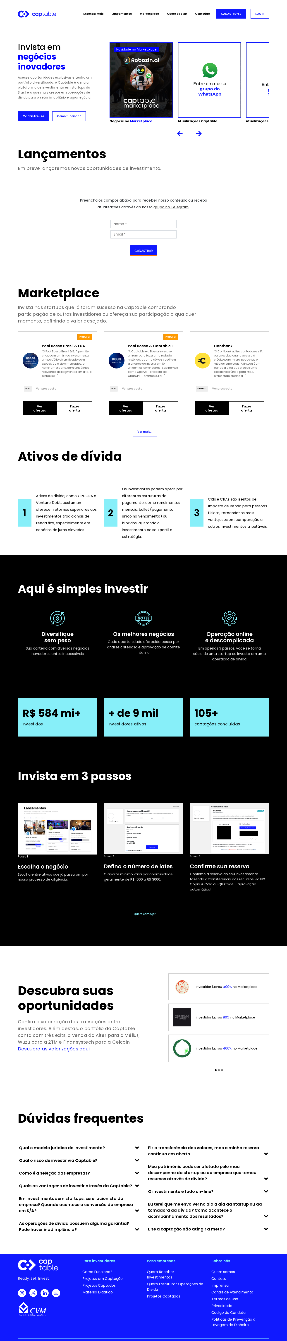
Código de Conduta (228, 1312)
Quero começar (144, 914)
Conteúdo (202, 14)
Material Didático (97, 1292)
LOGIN (259, 14)
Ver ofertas (39, 408)
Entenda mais (93, 14)
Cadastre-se (33, 116)
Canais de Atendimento (232, 1292)
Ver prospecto (46, 388)
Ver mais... (144, 431)
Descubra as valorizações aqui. (54, 1049)
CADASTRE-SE (231, 14)
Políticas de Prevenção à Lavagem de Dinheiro (233, 1322)
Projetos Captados (99, 1285)
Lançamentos (122, 14)
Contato (218, 1278)
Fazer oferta (74, 408)
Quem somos (223, 1271)
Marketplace (149, 14)
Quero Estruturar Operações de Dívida (175, 1286)
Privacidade (221, 1305)
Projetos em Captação (102, 1278)
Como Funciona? (97, 1271)
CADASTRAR (143, 250)
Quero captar (177, 14)
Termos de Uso (224, 1299)
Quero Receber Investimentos (160, 1274)
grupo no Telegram (171, 207)
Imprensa (220, 1285)
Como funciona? (69, 116)
